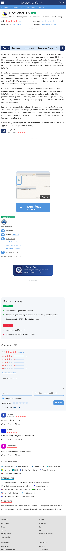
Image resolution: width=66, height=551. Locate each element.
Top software (43, 549)
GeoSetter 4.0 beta (12, 242)
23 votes (21, 352)
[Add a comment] (33, 382)
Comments (28, 48)
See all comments (9, 372)
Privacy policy (6, 534)
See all (19, 24)
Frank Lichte (11, 445)
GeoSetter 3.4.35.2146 (13, 245)
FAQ (40, 530)
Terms (3, 530)
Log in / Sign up (63, 2)
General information (8, 549)
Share (62, 48)
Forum (41, 527)
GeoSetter (40, 7)
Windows (4, 7)
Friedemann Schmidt (49, 24)
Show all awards (6, 227)
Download (16, 48)
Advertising (5, 546)
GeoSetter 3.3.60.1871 (13, 248)
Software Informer (31, 267)
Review (6, 48)
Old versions (10, 239)
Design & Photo (15, 7)
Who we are (5, 524)
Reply (20, 424)
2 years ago (11, 416)
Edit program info (12, 252)
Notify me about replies (12, 398)
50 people (15, 235)
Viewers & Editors (29, 7)
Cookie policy (5, 537)
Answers (47, 48)
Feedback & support (46, 534)
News (3, 527)
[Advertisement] (33, 35)
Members (42, 524)
